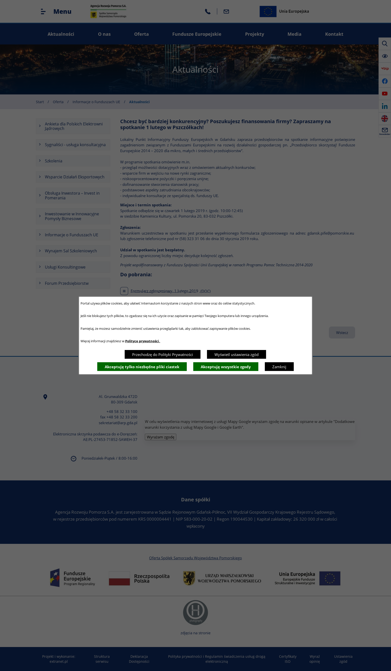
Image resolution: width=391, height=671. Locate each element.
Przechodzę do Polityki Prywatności (162, 354)
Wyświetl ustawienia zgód (236, 354)
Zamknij (279, 366)
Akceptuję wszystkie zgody (226, 366)
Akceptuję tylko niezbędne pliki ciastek (142, 366)
